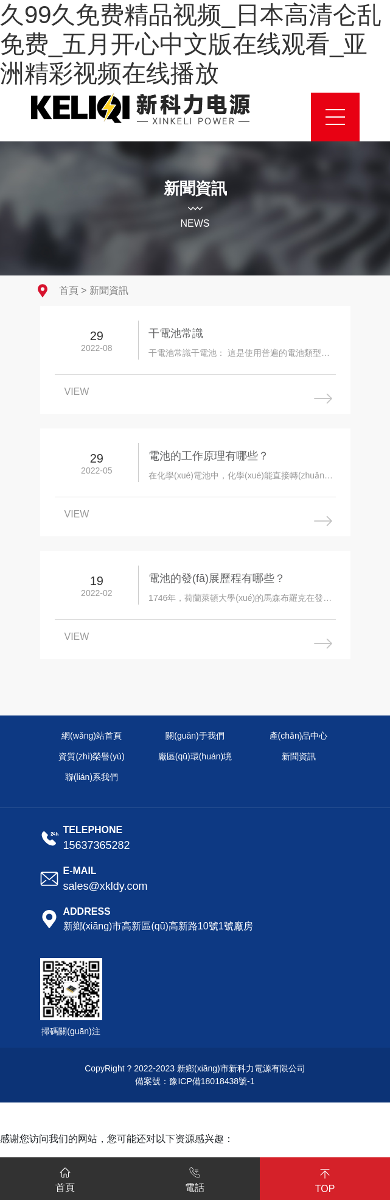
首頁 (68, 290)
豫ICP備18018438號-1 (211, 1081)
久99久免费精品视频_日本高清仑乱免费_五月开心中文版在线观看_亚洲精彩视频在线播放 (190, 44)
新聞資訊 (108, 290)
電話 (194, 1177)
